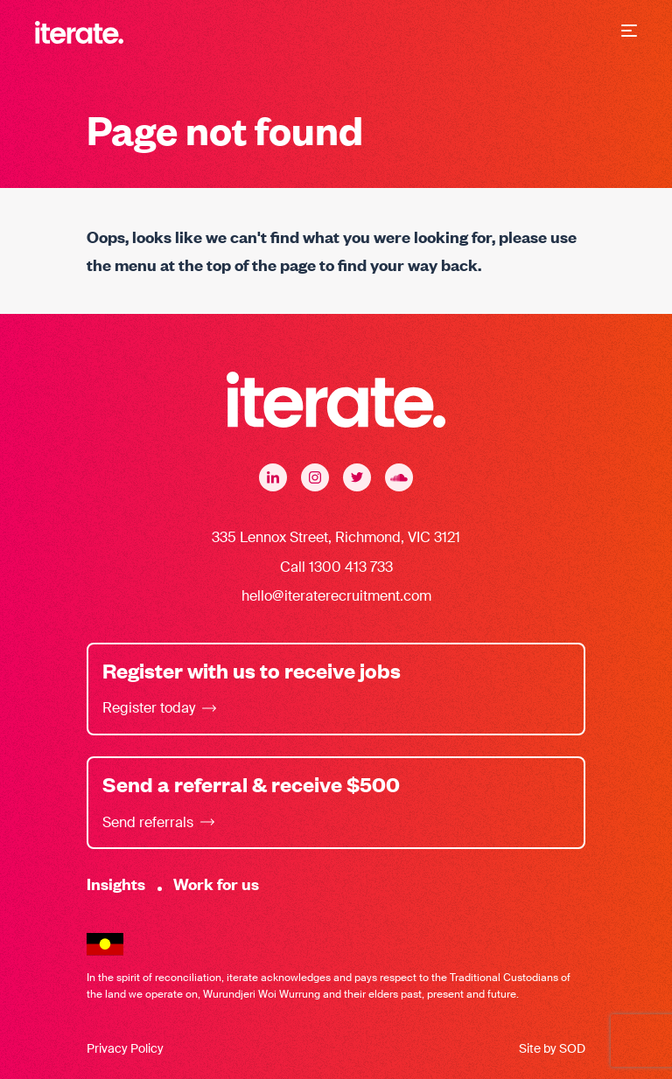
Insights (116, 884)
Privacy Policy (125, 1048)
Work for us (216, 884)
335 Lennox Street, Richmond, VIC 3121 (336, 537)
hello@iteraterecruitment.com (336, 596)
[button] (629, 32)
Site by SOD (552, 1048)
